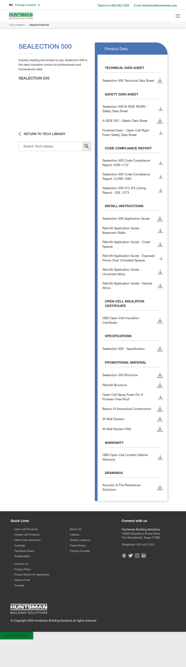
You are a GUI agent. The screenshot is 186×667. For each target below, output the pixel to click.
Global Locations (81, 566)
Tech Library (17, 25)
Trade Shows (78, 571)
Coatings (20, 571)
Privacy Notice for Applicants (33, 602)
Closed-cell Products (28, 560)
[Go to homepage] (21, 16)
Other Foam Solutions (28, 566)
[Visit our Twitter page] (130, 581)
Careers (75, 560)
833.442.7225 (145, 569)
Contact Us (21, 590)
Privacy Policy (23, 596)
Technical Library (25, 577)
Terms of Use (22, 607)
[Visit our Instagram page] (137, 581)
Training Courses (81, 577)
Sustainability (23, 582)
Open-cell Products (26, 554)
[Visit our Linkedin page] (143, 581)
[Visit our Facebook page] (124, 581)
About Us (76, 554)
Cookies (19, 613)
